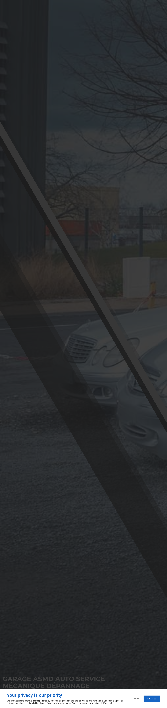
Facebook (107, 703)
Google (99, 703)
